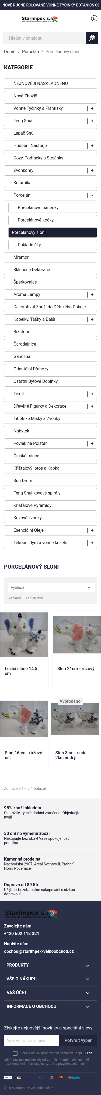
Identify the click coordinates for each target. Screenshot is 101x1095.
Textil (18, 393)
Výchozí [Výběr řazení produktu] (51, 587)
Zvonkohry (23, 170)
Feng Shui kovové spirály (36, 493)
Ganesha (21, 356)
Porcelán (21, 195)
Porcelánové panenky (38, 207)
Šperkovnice (25, 282)
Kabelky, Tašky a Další (34, 319)
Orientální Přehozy (30, 368)
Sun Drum (22, 480)
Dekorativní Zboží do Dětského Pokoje (49, 306)
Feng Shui (22, 120)
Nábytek (21, 431)
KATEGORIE (18, 67)
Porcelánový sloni (29, 232)
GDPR (87, 1053)
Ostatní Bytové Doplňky (35, 381)
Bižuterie (21, 331)
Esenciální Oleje (28, 530)
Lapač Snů (23, 133)
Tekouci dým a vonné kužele (40, 542)
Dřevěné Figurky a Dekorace (40, 406)
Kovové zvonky (27, 517)
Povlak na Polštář (30, 443)
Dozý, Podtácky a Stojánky (38, 158)
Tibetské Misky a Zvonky (36, 418)
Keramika (22, 182)
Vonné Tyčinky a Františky (38, 108)
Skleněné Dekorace (31, 269)
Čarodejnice (24, 344)
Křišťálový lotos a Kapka (36, 468)
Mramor (21, 257)
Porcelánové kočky (36, 220)
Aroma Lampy (26, 294)
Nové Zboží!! (25, 95)
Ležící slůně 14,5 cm (21, 671)
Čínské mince (26, 455)
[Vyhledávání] (50, 38)
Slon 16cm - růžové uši (23, 755)
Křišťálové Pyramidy (32, 505)
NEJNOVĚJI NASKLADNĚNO (40, 83)
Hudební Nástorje (30, 145)
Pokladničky (29, 244)
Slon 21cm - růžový (76, 668)
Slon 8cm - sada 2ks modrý (71, 755)
